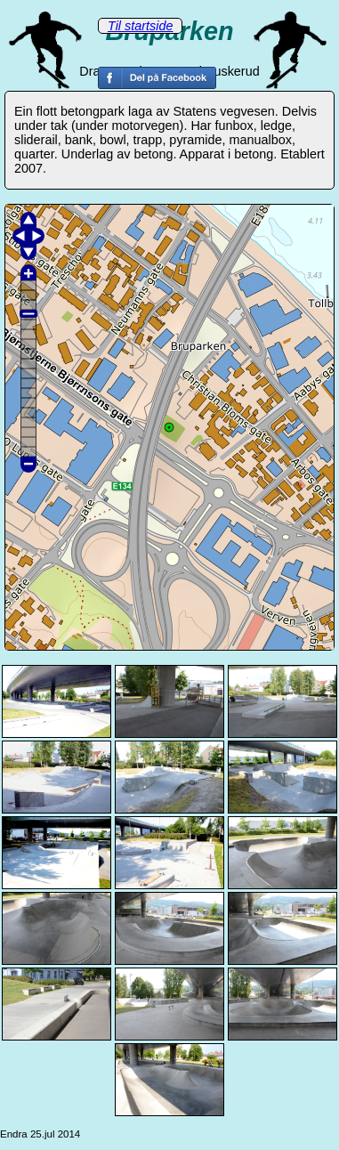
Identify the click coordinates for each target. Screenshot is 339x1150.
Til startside (140, 26)
